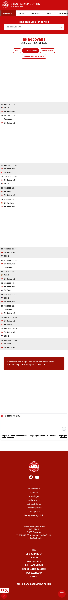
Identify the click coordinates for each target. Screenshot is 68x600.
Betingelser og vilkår (34, 515)
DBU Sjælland (34, 573)
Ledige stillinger (34, 504)
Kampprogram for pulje (34, 56)
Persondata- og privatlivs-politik (34, 584)
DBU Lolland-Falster (34, 569)
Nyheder (34, 493)
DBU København (34, 565)
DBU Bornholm (34, 554)
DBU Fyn (34, 558)
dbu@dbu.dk (35, 538)
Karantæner (47, 51)
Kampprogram (31, 51)
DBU (34, 550)
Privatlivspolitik (34, 508)
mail (23, 365)
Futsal (34, 577)
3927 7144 (41, 365)
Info (17, 51)
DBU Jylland (34, 562)
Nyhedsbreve (34, 489)
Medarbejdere (34, 500)
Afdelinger (34, 496)
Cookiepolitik (34, 512)
